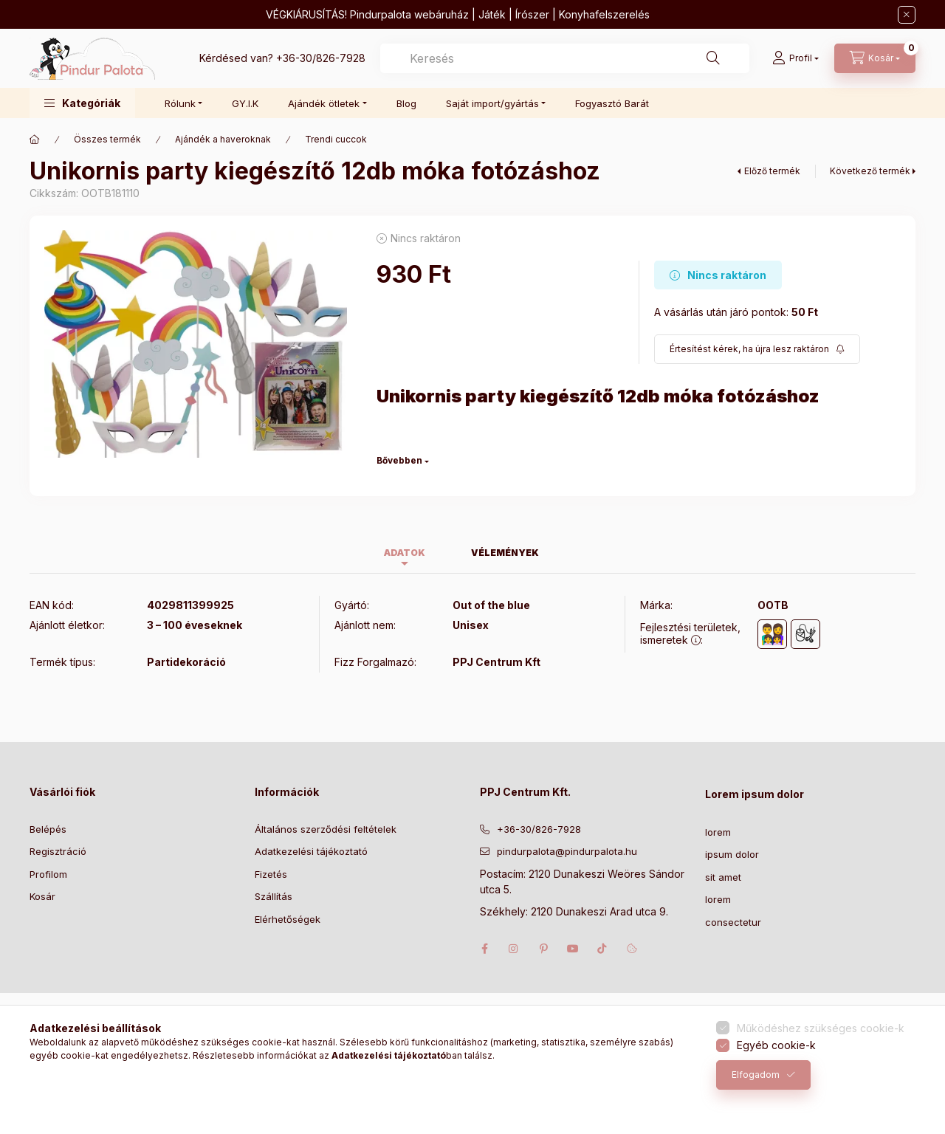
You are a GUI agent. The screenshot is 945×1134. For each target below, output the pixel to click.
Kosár (42, 896)
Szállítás (273, 896)
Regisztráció (58, 851)
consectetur (733, 922)
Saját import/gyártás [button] (492, 103)
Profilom (48, 874)
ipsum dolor (732, 854)
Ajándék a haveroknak (223, 139)
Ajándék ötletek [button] (324, 103)
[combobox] (564, 58)
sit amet (723, 877)
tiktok (602, 948)
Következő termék (870, 170)
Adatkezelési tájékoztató (311, 851)
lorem (718, 832)
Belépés (48, 829)
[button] (82, 103)
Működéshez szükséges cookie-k (820, 1028)
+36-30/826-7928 (320, 58)
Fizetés (271, 874)
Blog (406, 103)
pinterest (543, 948)
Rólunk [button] (180, 103)
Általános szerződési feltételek (325, 829)
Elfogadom (756, 1074)
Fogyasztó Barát (612, 103)
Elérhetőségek (287, 919)
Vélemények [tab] (505, 552)
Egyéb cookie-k (776, 1045)
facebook (484, 948)
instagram (514, 948)
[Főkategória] (35, 139)
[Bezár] (906, 15)
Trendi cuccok (336, 139)
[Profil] (795, 58)
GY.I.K (245, 103)
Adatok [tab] (404, 552)
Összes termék (107, 139)
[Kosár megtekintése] (874, 58)
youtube (573, 948)
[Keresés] (713, 58)
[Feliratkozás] (757, 349)
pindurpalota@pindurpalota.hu (567, 851)
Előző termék (772, 170)
